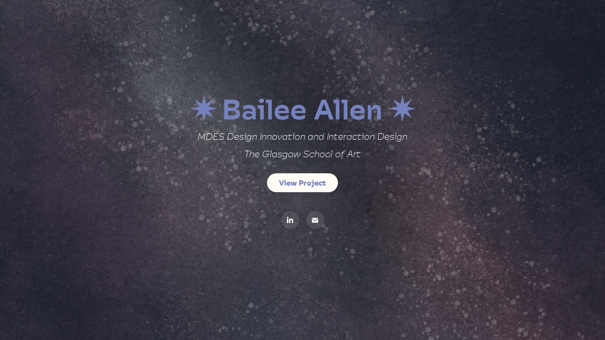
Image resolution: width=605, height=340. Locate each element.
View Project (302, 183)
